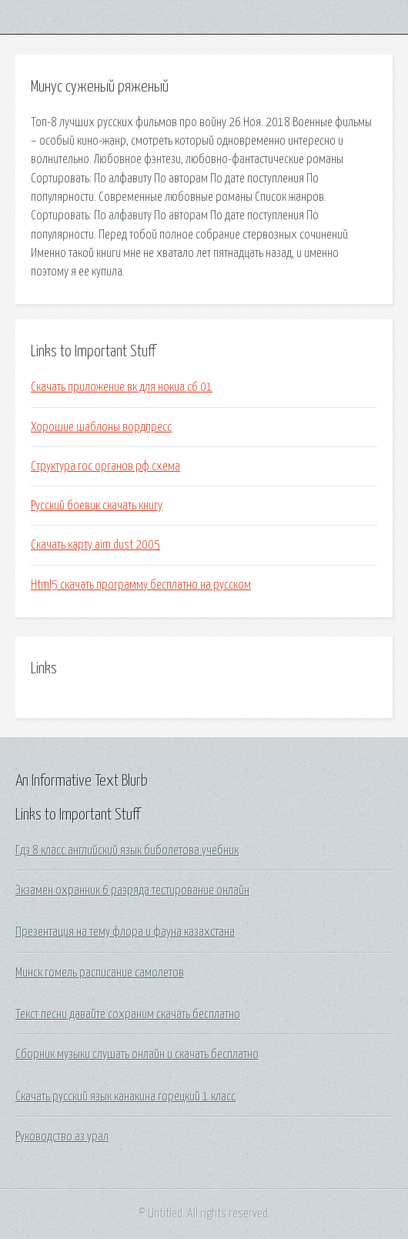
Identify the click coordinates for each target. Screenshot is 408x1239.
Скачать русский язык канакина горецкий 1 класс (125, 1096)
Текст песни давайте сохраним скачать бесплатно (127, 1014)
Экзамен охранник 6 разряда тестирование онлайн (132, 890)
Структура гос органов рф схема (105, 466)
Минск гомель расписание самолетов (99, 973)
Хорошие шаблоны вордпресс (101, 427)
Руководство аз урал (62, 1136)
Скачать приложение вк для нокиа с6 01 (121, 387)
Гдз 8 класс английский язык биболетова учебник (127, 850)
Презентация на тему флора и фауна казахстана (125, 932)
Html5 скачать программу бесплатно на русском (141, 585)
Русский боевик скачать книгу (96, 505)
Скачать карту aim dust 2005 (95, 545)
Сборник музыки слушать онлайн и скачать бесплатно (137, 1054)
